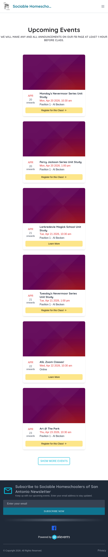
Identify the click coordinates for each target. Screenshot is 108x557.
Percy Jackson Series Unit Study (61, 162)
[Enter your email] (54, 504)
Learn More (54, 243)
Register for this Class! (54, 110)
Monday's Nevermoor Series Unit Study (61, 95)
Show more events (54, 461)
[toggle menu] (103, 6)
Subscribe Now (54, 511)
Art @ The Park (49, 428)
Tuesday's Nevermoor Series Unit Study (58, 295)
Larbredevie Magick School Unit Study (60, 228)
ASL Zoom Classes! (52, 362)
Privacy (102, 550)
